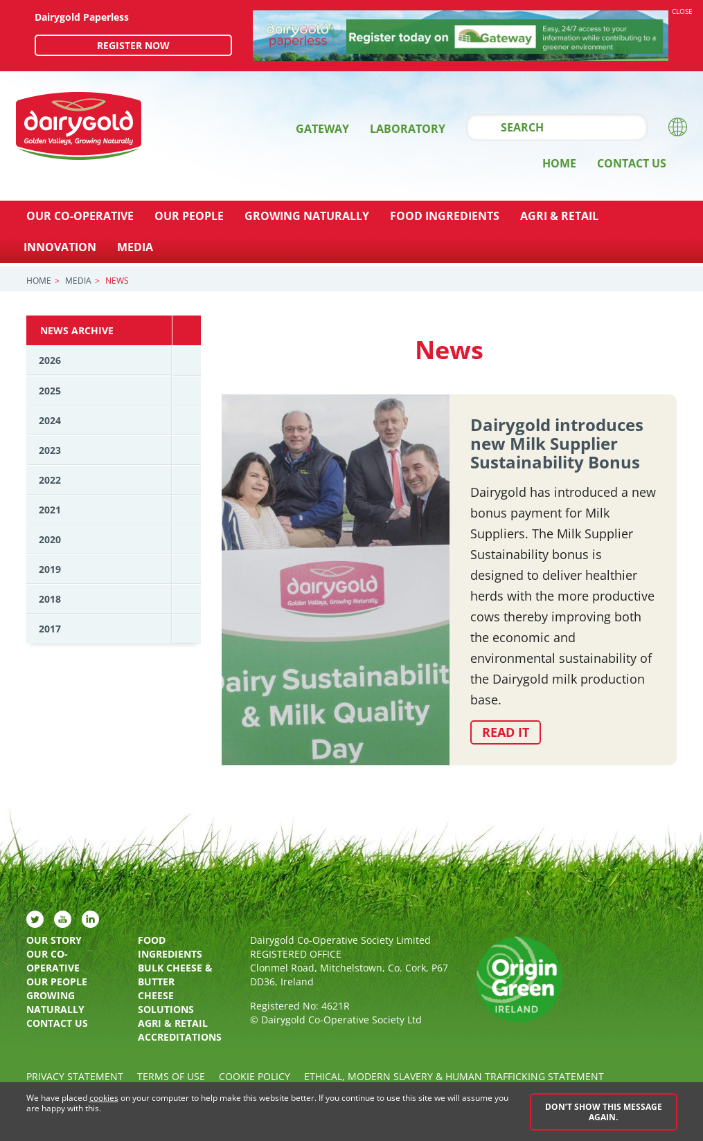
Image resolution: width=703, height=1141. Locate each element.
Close (682, 11)
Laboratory (407, 128)
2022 (50, 479)
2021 (50, 509)
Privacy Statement (74, 1076)
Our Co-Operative (80, 215)
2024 (50, 420)
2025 (50, 390)
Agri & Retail (559, 215)
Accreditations (180, 1036)
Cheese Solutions (166, 1002)
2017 (50, 628)
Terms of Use (171, 1076)
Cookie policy (254, 1076)
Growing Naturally (306, 215)
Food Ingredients (444, 215)
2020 (50, 539)
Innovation (60, 247)
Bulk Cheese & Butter (175, 974)
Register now (133, 45)
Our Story (54, 940)
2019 (50, 569)
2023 (50, 450)
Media (135, 247)
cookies (103, 1098)
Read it (505, 732)
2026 (50, 360)
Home (559, 163)
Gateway (322, 128)
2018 (50, 598)
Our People (189, 215)
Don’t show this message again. (603, 1112)
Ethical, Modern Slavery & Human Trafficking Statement (454, 1076)
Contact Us (631, 163)
